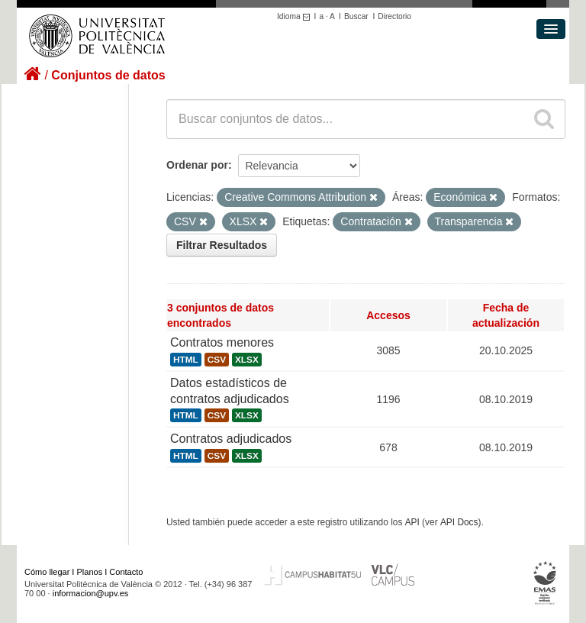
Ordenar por (197, 165)
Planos (90, 571)
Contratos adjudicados (230, 438)
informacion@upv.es (91, 593)
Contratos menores (222, 342)
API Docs (459, 522)
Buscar (356, 16)
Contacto (126, 571)
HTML (185, 359)
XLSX (247, 359)
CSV (217, 359)
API (412, 522)
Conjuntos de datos (108, 75)
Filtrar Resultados (221, 245)
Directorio (394, 16)
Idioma (295, 16)
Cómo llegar (46, 571)
